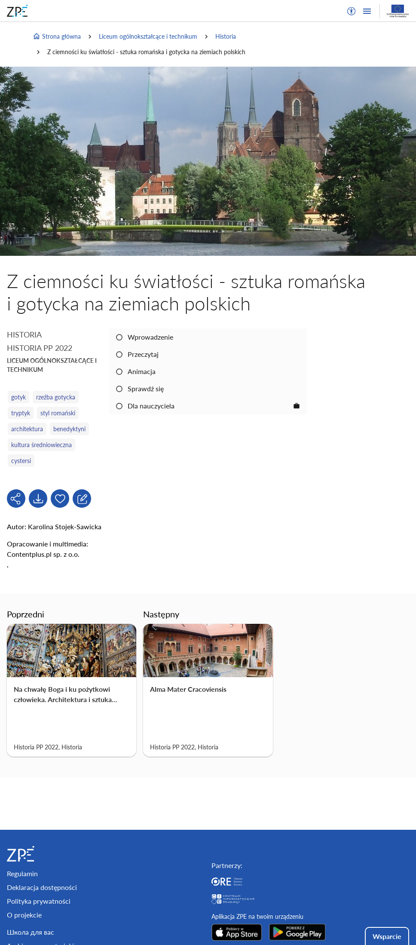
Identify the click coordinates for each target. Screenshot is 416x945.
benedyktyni (69, 429)
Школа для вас (30, 932)
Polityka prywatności (38, 901)
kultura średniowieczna (41, 444)
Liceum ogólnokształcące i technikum (148, 36)
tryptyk (20, 413)
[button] (351, 11)
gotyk (18, 397)
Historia (225, 36)
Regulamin (22, 873)
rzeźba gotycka (55, 397)
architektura (27, 429)
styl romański (57, 413)
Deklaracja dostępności (42, 887)
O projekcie (24, 915)
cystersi (21, 460)
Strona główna (57, 36)
